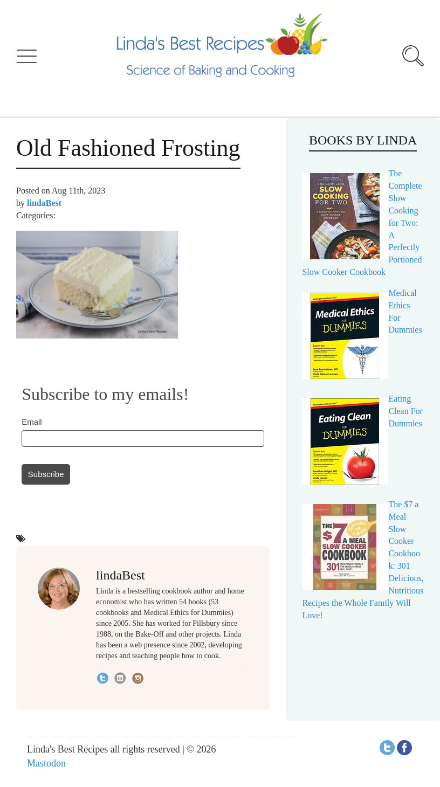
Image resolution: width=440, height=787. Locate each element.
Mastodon (46, 763)
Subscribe (46, 474)
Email (32, 421)
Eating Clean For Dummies (405, 411)
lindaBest (44, 203)
